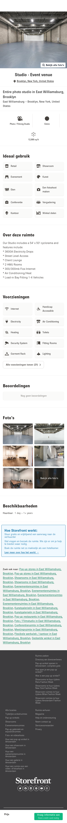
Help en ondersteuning (45, 717)
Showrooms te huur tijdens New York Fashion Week (47, 687)
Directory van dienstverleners (48, 659)
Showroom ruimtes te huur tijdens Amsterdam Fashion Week (48, 700)
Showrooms (10, 721)
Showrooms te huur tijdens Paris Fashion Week (47, 680)
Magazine (39, 714)
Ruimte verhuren (42, 710)
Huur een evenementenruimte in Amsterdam (15, 753)
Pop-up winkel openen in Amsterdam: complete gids (47, 664)
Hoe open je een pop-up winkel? (46, 670)
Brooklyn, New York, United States (35, 81)
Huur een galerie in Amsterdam (13, 761)
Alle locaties (10, 710)
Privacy (38, 729)
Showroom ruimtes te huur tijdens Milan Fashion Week (48, 693)
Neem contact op (43, 721)
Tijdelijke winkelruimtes (16, 714)
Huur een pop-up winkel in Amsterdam (17, 740)
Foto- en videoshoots (14, 735)
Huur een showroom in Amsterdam (15, 746)
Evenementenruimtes (14, 725)
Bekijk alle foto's (53, 65)
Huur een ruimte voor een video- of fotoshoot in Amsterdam (16, 768)
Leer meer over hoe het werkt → (21, 552)
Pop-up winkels (12, 717)
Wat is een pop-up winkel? (47, 675)
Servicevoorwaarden (44, 725)
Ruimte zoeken (42, 656)
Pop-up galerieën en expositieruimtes (14, 730)
